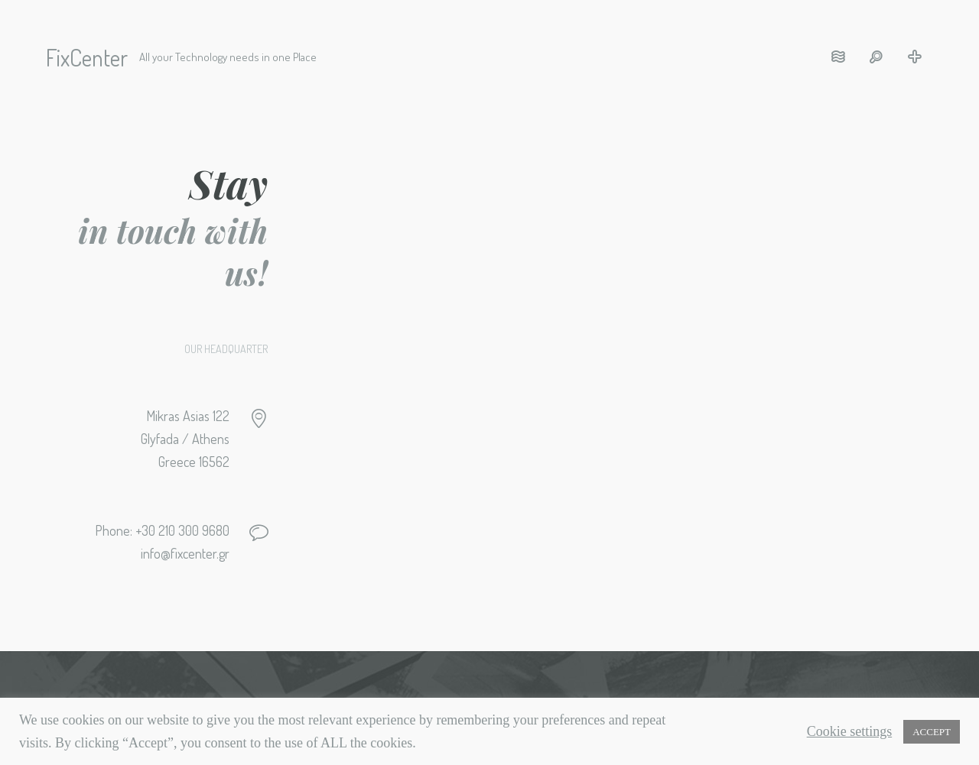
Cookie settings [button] (850, 731)
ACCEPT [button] (931, 731)
